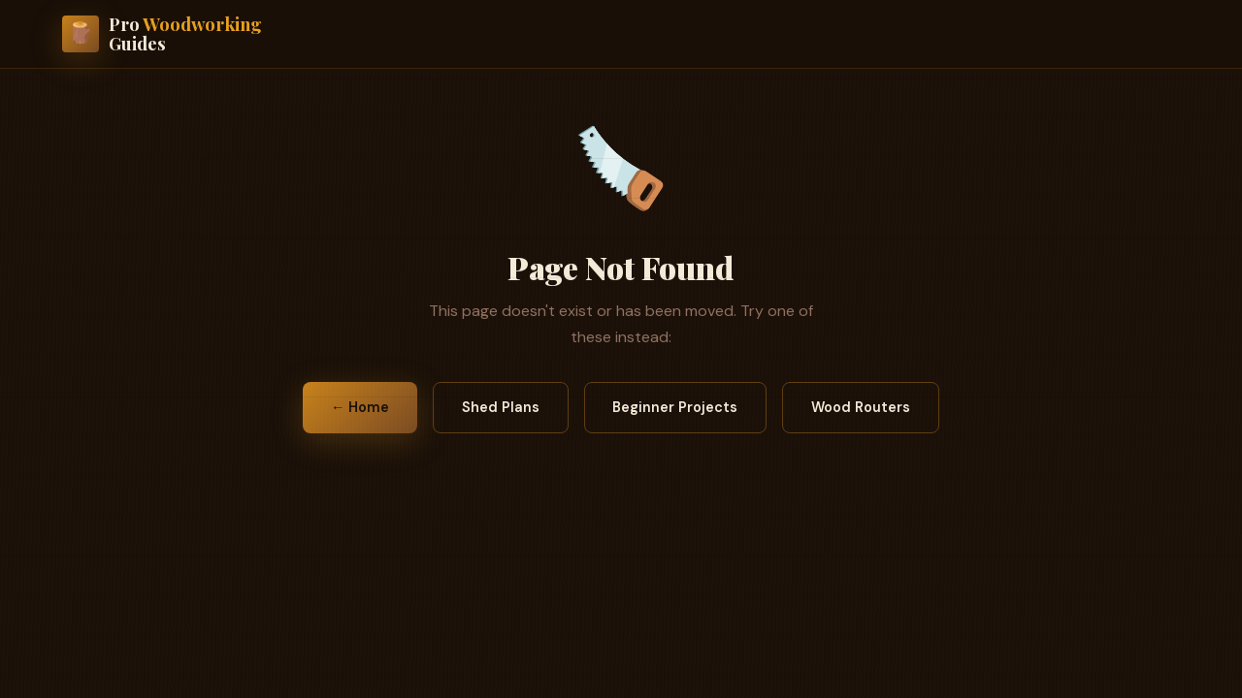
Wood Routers (860, 407)
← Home (360, 407)
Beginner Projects (674, 407)
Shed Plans (500, 407)
